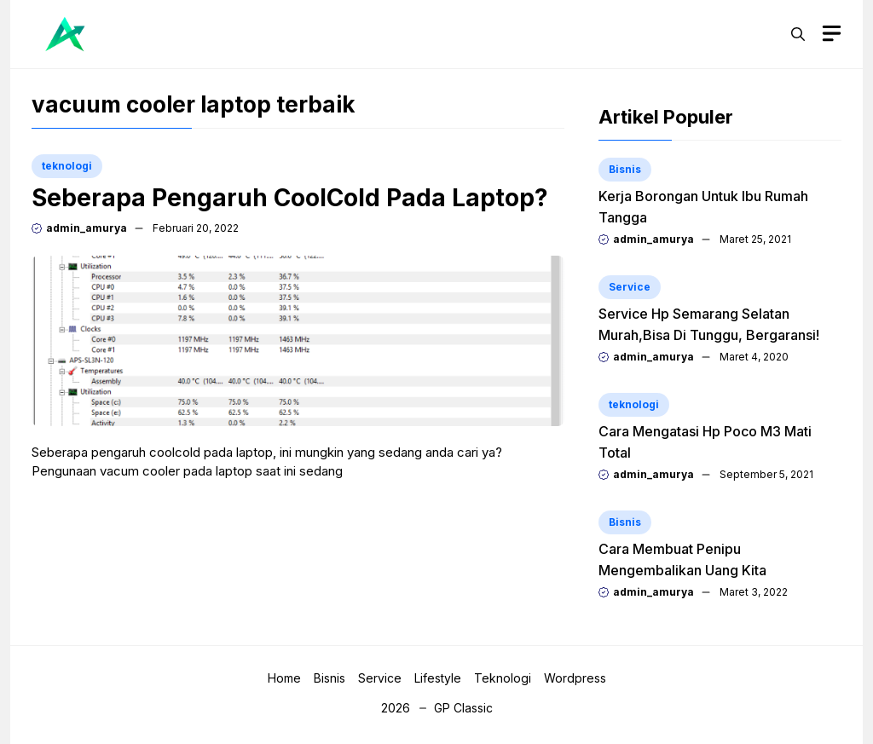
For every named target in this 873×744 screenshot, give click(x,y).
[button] (798, 34)
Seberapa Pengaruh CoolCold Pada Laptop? (290, 197)
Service (629, 286)
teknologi (67, 165)
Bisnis (625, 169)
